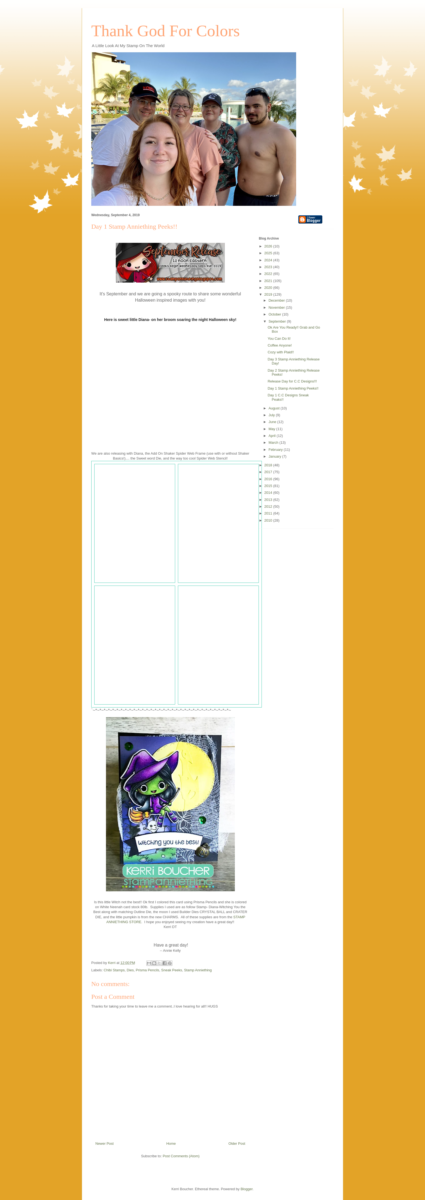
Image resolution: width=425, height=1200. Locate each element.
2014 (268, 493)
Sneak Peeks (171, 970)
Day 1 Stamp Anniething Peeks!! (293, 388)
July (272, 415)
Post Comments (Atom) (181, 1156)
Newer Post (104, 1143)
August (275, 408)
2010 (268, 520)
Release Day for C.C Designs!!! (292, 381)
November (277, 307)
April (273, 436)
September (278, 321)
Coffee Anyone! (280, 345)
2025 (268, 253)
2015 (268, 486)
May (272, 429)
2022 (268, 274)
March (274, 442)
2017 (268, 472)
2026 (268, 246)
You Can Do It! (279, 338)
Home (171, 1143)
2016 (268, 479)
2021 (268, 281)
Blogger (247, 1189)
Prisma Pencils (147, 970)
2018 (268, 465)
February (276, 450)
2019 (268, 294)
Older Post (237, 1143)
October (275, 314)
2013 (268, 500)
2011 (268, 513)
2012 (268, 506)
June (273, 422)
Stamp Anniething (198, 970)
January (275, 456)
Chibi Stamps (114, 970)
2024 (268, 260)
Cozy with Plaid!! (281, 352)
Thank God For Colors (165, 31)
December (277, 300)
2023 (268, 267)
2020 (268, 288)
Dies (130, 970)
